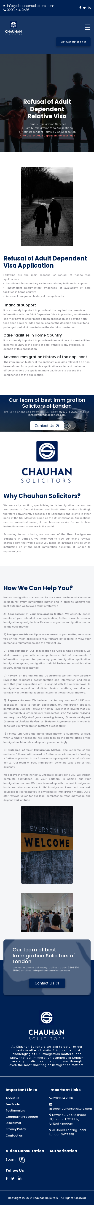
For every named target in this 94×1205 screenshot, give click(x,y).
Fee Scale (13, 1104)
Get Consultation (73, 41)
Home (31, 124)
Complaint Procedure (22, 1117)
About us (12, 1098)
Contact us (14, 1135)
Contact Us (47, 425)
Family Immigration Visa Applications (49, 128)
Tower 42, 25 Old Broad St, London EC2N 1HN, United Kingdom (67, 1119)
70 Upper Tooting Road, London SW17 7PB (67, 1132)
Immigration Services (52, 124)
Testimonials (15, 1110)
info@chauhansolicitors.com (28, 5)
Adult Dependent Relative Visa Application (49, 131)
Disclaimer (13, 1123)
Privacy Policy (16, 1129)
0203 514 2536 (16, 10)
